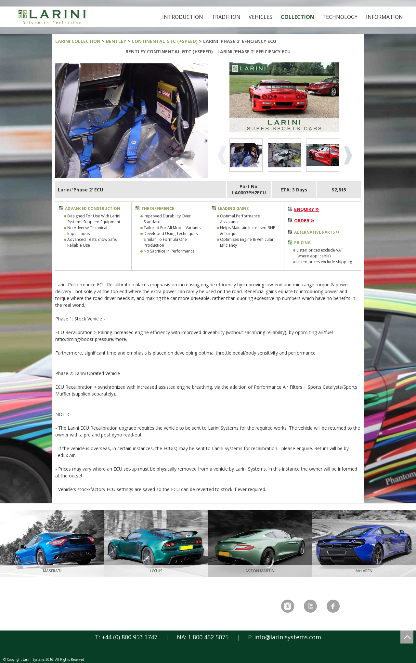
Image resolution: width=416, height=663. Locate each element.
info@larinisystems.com (287, 637)
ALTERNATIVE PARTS (316, 232)
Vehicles (260, 16)
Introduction (182, 16)
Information (384, 16)
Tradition (226, 16)
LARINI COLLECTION (77, 41)
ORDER (304, 220)
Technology (340, 16)
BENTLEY (116, 41)
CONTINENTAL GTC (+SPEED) (165, 41)
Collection (297, 16)
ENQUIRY (306, 209)
